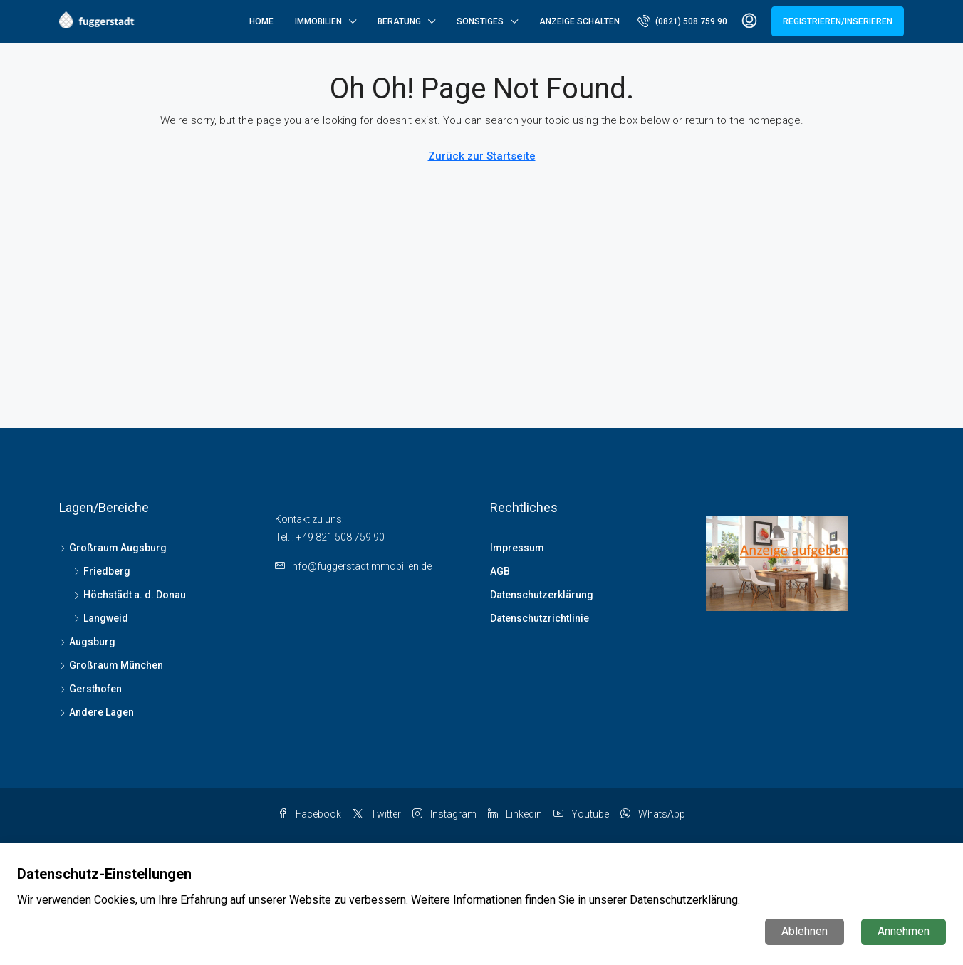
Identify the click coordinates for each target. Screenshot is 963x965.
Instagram (444, 814)
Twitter (377, 814)
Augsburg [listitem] (87, 641)
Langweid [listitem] (100, 618)
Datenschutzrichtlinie (539, 618)
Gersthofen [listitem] (90, 688)
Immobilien (318, 21)
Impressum (517, 547)
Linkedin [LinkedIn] (515, 814)
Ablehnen (804, 931)
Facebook (309, 814)
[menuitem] (682, 21)
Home (261, 21)
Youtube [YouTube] (581, 814)
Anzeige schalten (579, 21)
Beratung (399, 21)
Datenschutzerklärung (541, 594)
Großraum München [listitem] (111, 665)
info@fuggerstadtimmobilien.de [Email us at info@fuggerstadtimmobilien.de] (361, 566)
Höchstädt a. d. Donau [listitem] (129, 594)
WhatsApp (652, 814)
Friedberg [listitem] (101, 571)
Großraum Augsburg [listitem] (113, 547)
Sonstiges (480, 21)
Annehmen (904, 931)
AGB (500, 571)
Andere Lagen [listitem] (96, 712)
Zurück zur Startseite (482, 156)
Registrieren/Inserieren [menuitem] (837, 21)
